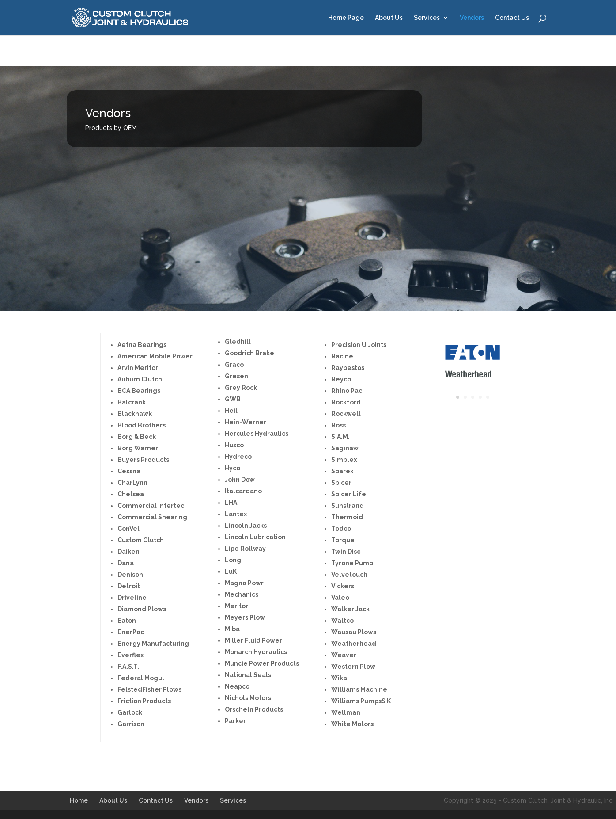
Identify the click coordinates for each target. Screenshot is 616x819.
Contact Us (512, 18)
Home (79, 800)
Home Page (346, 18)
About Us (389, 18)
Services (427, 18)
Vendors (472, 18)
